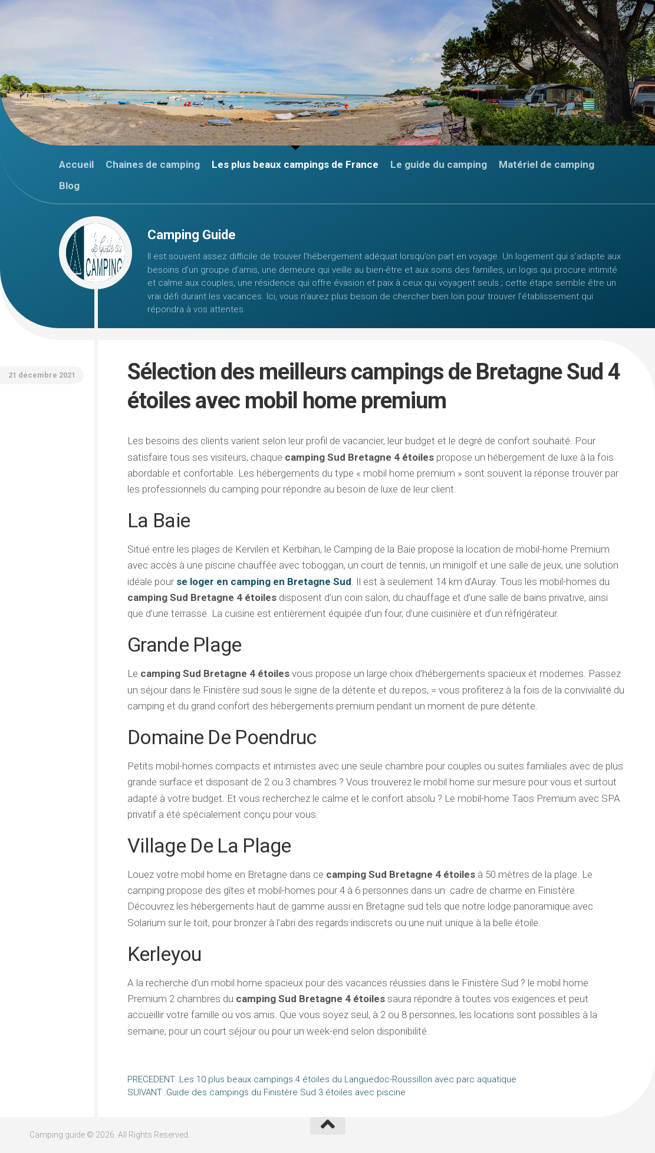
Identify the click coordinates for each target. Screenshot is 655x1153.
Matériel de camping (546, 164)
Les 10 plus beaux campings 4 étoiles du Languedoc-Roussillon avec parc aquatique (321, 1079)
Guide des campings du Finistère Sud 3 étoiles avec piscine (266, 1092)
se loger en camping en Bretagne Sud (263, 581)
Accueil (76, 164)
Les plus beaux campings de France (295, 164)
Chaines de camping (153, 164)
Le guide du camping (438, 164)
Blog (69, 185)
